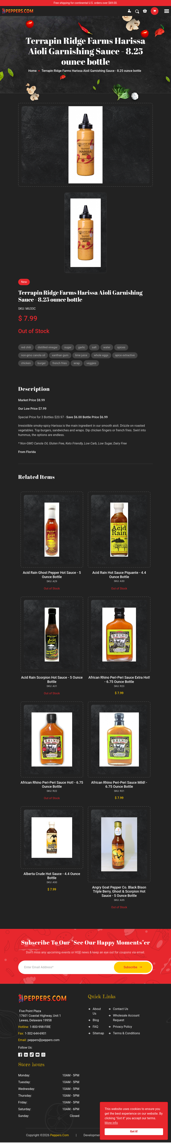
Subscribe (131, 968)
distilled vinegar (48, 347)
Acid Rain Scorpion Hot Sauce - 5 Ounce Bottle (52, 680)
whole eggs (102, 355)
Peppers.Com (59, 1136)
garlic (82, 347)
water (108, 347)
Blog (96, 1021)
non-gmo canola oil (33, 355)
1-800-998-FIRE (40, 1027)
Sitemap (98, 1034)
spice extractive (127, 355)
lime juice (82, 355)
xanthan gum (60, 355)
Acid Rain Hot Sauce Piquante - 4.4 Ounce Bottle (119, 575)
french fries (60, 363)
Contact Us (120, 1009)
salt (95, 347)
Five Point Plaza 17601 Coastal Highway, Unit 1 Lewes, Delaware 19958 (40, 1016)
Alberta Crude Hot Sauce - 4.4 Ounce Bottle (51, 876)
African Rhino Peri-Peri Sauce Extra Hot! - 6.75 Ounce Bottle (119, 680)
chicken (26, 363)
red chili (26, 347)
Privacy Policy (122, 1027)
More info (111, 1123)
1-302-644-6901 (35, 1034)
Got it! (134, 1131)
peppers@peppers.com (43, 1040)
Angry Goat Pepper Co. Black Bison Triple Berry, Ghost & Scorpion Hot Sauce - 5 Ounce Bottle (119, 892)
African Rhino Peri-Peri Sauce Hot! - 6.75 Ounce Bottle (52, 785)
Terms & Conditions (126, 1034)
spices (122, 347)
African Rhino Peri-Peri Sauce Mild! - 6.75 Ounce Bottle (119, 785)
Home (32, 71)
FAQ (95, 1027)
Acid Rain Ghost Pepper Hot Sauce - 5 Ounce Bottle (52, 575)
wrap (77, 363)
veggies (92, 363)
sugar (68, 347)
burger (42, 363)
